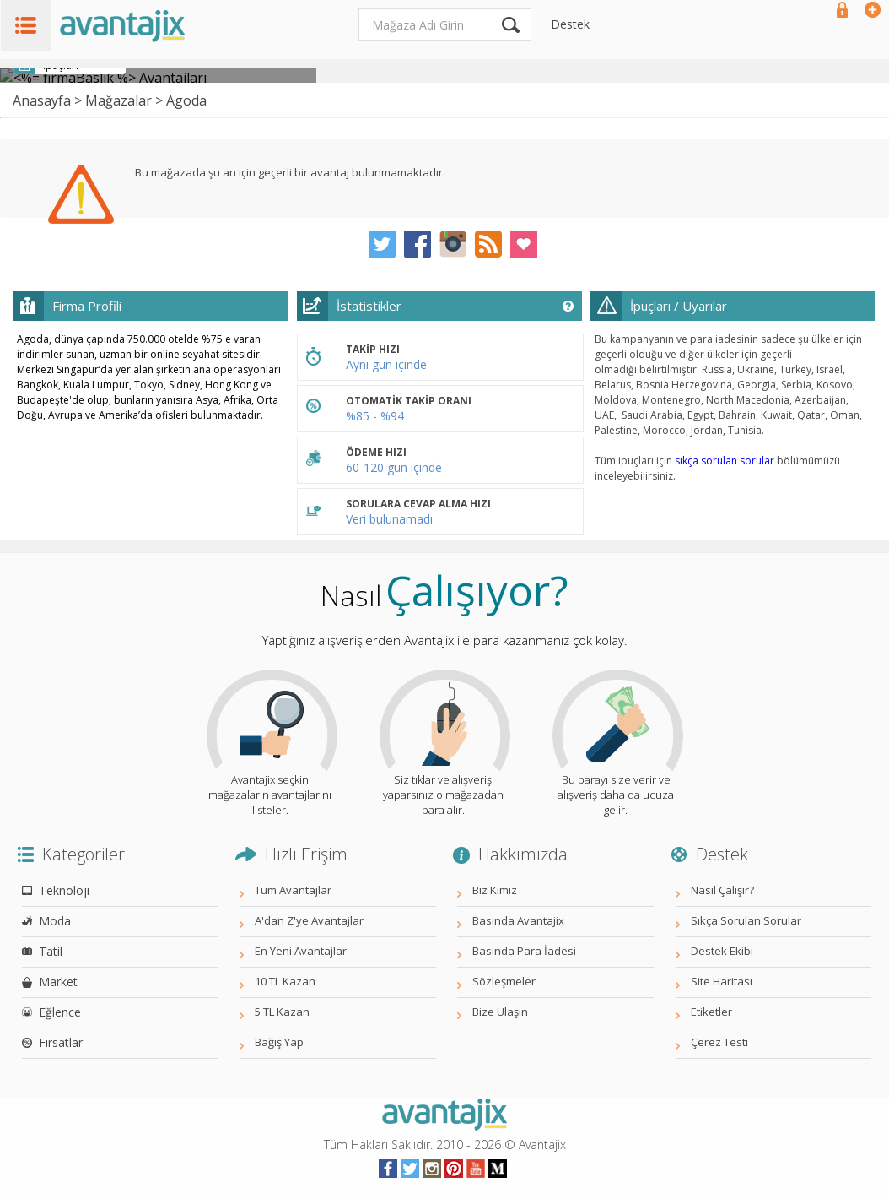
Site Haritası (721, 981)
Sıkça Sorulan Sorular (746, 920)
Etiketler (711, 1011)
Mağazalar (118, 100)
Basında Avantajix (518, 920)
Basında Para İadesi (524, 950)
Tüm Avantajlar (293, 890)
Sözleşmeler (504, 981)
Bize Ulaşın (500, 1011)
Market (58, 982)
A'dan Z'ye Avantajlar (309, 920)
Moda (55, 921)
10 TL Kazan (285, 981)
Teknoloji (64, 890)
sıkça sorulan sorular (724, 460)
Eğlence (60, 1012)
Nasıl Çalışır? (722, 890)
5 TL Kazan (282, 1011)
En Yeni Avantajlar (301, 950)
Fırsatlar (61, 1042)
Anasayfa (42, 100)
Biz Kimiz (494, 890)
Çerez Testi (719, 1042)
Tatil (50, 951)
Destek (570, 24)
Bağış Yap (279, 1042)
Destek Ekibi (722, 950)
